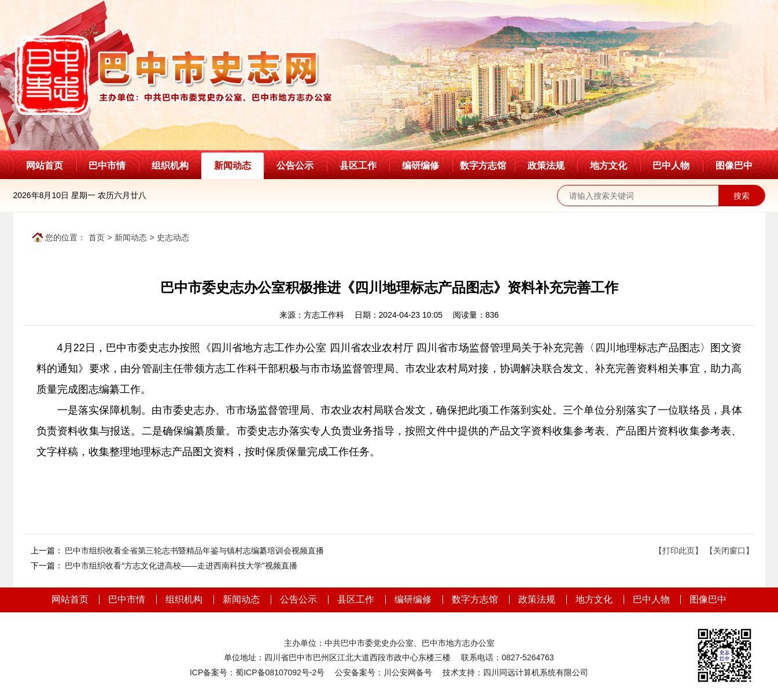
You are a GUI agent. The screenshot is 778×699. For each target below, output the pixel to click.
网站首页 (44, 165)
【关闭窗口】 (729, 550)
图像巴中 (734, 165)
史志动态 (173, 237)
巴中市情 (107, 165)
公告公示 (295, 165)
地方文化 (608, 165)
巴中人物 (670, 165)
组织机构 (170, 165)
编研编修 (420, 165)
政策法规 (546, 165)
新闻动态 (232, 165)
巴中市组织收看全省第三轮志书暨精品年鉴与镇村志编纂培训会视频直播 (194, 550)
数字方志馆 (483, 165)
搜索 (741, 195)
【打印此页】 (678, 550)
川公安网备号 (408, 672)
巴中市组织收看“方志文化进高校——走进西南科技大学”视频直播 (181, 565)
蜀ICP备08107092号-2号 (280, 672)
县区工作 (358, 165)
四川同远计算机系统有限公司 (535, 672)
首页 (97, 237)
